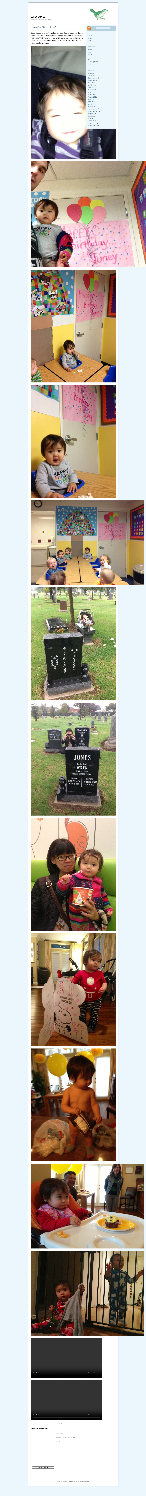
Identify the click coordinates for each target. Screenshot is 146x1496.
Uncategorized (93, 62)
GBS (89, 52)
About (90, 38)
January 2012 (93, 90)
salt (89, 59)
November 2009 (93, 125)
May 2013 (91, 73)
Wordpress (68, 1485)
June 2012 (91, 83)
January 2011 (93, 106)
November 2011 (93, 92)
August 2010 (92, 114)
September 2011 (94, 94)
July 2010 (91, 116)
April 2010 (91, 118)
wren (45, 1424)
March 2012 (92, 85)
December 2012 (93, 78)
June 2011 (91, 99)
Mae (89, 57)
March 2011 (92, 104)
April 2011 (91, 102)
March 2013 (92, 76)
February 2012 (93, 87)
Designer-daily (84, 1485)
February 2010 (93, 123)
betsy (90, 50)
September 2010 (94, 111)
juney (41, 1424)
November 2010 (93, 109)
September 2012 (94, 80)
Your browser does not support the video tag (66, 1358)
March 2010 (92, 121)
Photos (90, 40)
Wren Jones (38, 17)
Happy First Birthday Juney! (43, 27)
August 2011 (92, 97)
